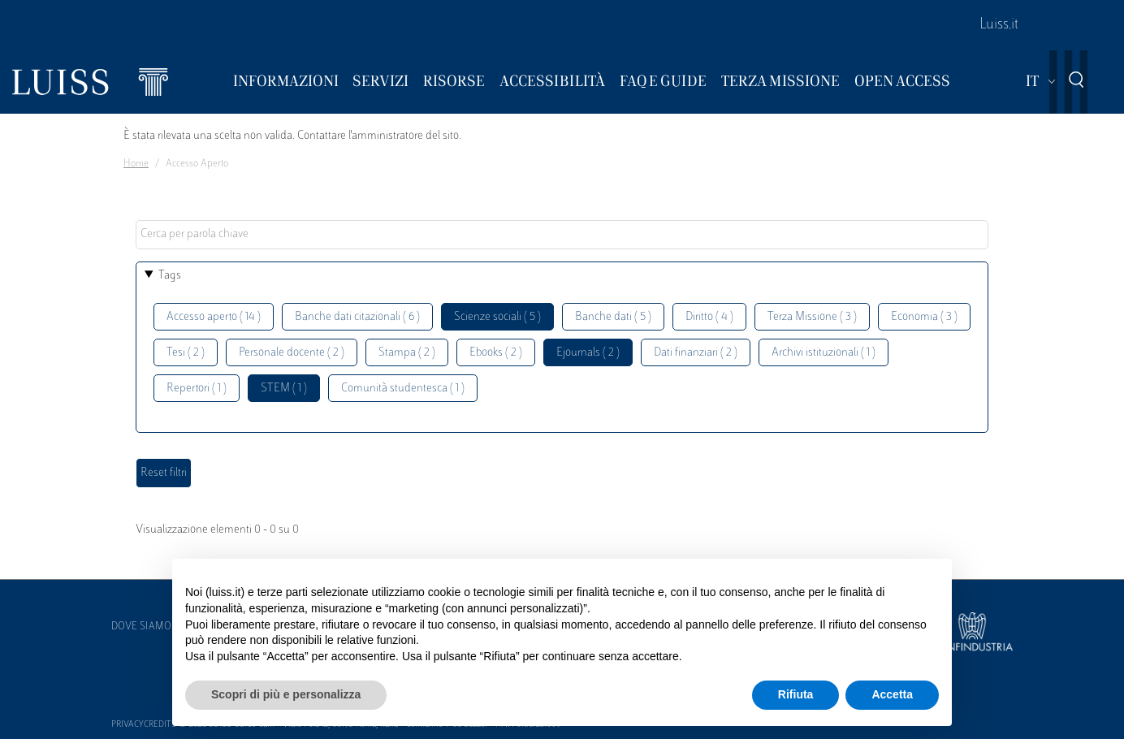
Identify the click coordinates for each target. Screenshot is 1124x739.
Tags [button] (169, 276)
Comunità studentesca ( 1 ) (403, 388)
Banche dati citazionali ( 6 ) (357, 317)
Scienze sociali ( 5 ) (497, 317)
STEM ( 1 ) (284, 388)
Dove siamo (141, 627)
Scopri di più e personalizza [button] (286, 694)
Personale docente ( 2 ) (291, 353)
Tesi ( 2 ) (185, 353)
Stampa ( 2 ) (406, 353)
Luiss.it (998, 25)
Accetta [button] (892, 694)
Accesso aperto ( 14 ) (213, 317)
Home (136, 164)
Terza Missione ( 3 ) (812, 317)
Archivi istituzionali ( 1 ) (823, 353)
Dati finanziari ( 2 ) (695, 353)
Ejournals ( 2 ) (588, 353)
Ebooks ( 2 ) (495, 353)
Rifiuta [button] (796, 694)
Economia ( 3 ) (924, 317)
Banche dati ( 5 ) (613, 317)
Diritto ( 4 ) (709, 317)
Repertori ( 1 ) (196, 388)
